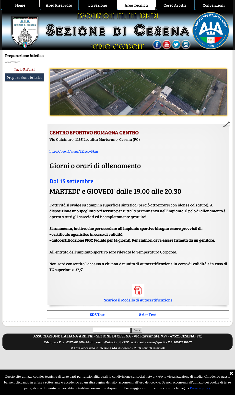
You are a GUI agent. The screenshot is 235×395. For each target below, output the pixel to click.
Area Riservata (59, 5)
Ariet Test (147, 314)
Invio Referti (24, 69)
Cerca (137, 330)
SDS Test (97, 314)
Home (20, 5)
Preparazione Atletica (25, 77)
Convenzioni (214, 5)
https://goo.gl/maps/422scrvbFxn (73, 151)
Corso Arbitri (175, 5)
